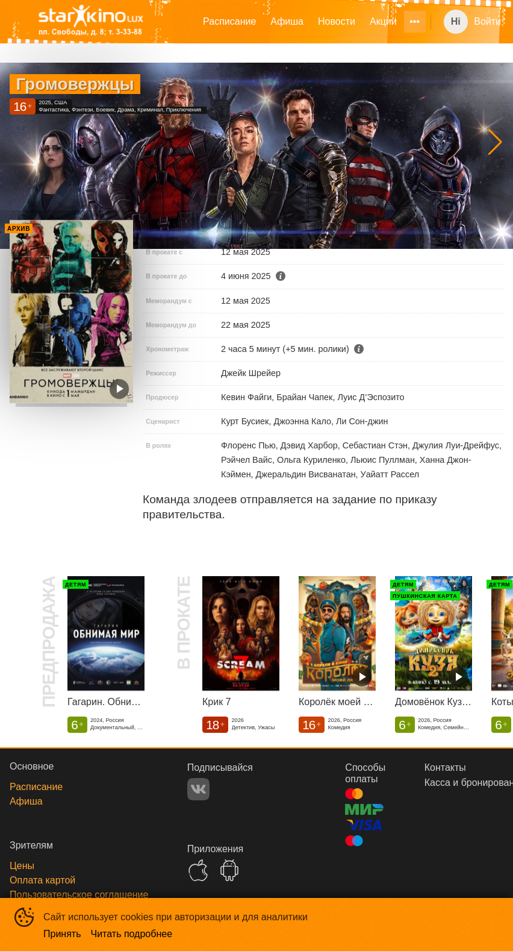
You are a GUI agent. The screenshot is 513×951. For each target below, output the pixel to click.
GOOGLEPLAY (229, 870)
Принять (62, 934)
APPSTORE (198, 870)
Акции (383, 21)
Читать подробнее (132, 934)
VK (198, 789)
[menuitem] (229, 22)
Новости (336, 21)
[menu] (308, 22)
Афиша (286, 21)
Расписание (229, 21)
